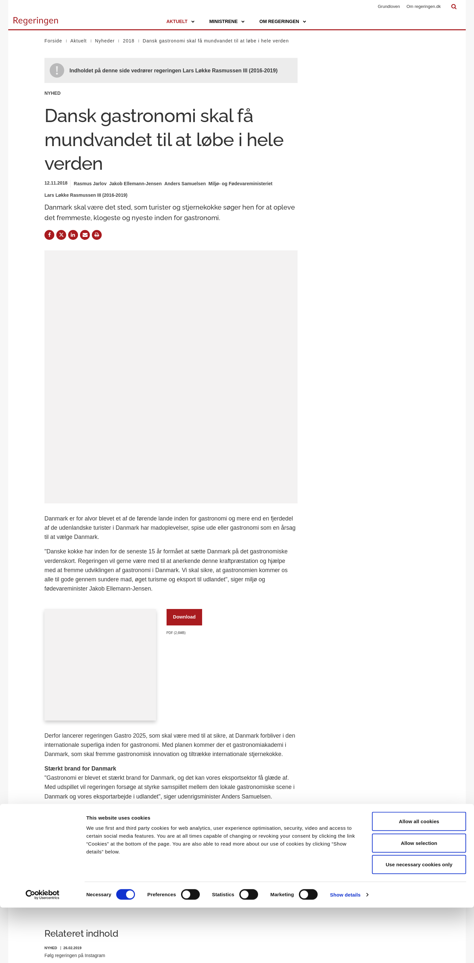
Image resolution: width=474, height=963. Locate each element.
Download (184, 490)
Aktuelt (176, 21)
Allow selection (419, 898)
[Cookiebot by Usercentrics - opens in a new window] (42, 950)
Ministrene (223, 21)
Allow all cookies (419, 876)
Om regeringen (279, 21)
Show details (345, 950)
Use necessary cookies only (419, 920)
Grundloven (389, 6)
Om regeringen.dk (424, 6)
